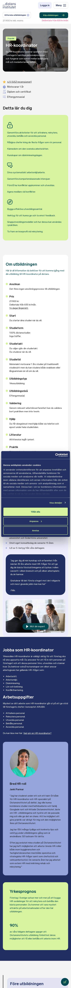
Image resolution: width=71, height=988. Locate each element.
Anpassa (35, 521)
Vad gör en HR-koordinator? (37, 733)
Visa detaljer (55, 502)
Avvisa (35, 530)
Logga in (44, 5)
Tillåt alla (35, 512)
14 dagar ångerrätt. (18, 308)
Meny (61, 5)
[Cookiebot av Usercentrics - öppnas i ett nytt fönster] (55, 455)
